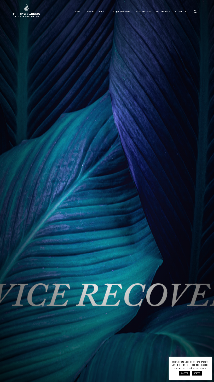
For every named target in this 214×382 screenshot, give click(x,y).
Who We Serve (163, 11)
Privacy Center (148, 363)
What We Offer (143, 11)
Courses (90, 11)
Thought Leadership (121, 11)
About (78, 11)
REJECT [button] (197, 373)
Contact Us (180, 11)
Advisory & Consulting (110, 362)
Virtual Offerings (69, 362)
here (135, 306)
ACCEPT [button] (184, 373)
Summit (102, 11)
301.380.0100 (19, 370)
